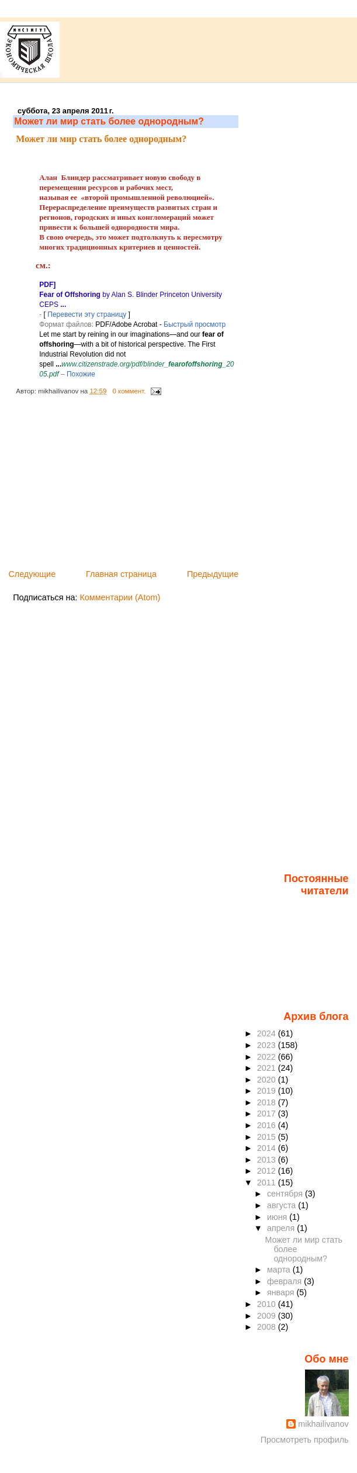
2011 (267, 1182)
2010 (267, 1304)
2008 (267, 1327)
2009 (267, 1315)
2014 (267, 1148)
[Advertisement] (100, 486)
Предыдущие (212, 574)
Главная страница (121, 574)
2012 (267, 1170)
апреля (282, 1228)
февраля (285, 1281)
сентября (286, 1193)
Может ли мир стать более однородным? (109, 121)
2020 (267, 1079)
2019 (267, 1090)
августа (282, 1205)
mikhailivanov (323, 1424)
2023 (267, 1045)
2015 (267, 1137)
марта (280, 1269)
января (282, 1292)
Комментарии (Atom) (119, 597)
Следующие (32, 574)
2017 (267, 1113)
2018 (267, 1102)
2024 (267, 1033)
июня (278, 1217)
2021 (267, 1068)
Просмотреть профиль (305, 1439)
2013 (267, 1159)
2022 (267, 1056)
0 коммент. (128, 391)
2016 (267, 1125)
